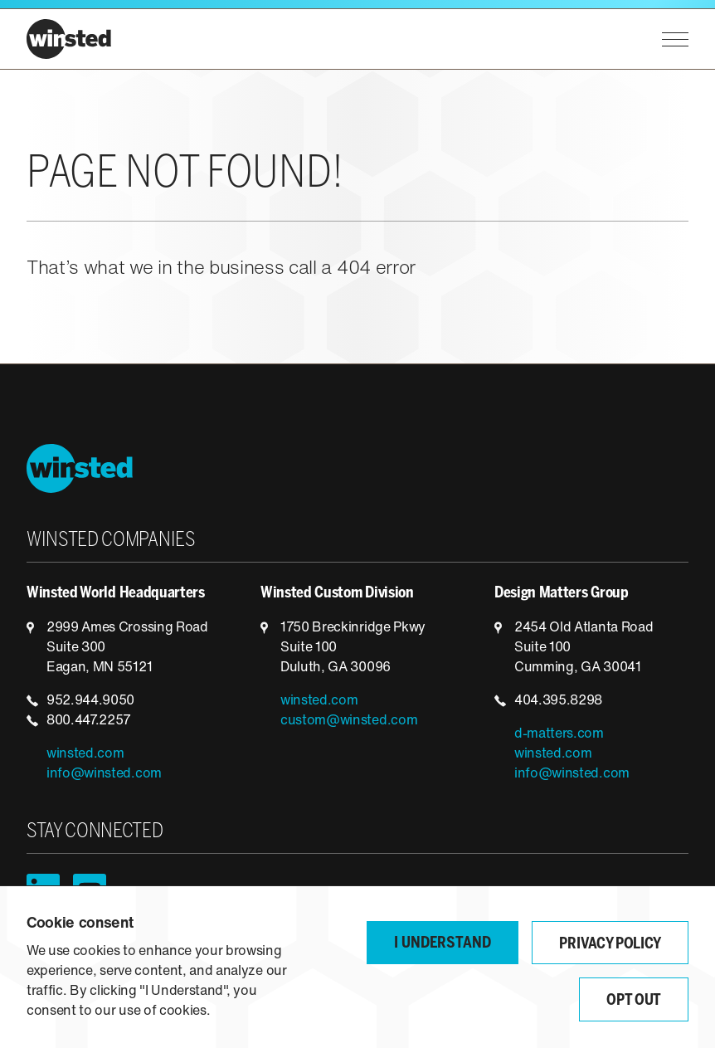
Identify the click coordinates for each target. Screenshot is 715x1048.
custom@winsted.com (348, 721)
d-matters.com (559, 734)
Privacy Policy (610, 945)
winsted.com (85, 754)
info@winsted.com (104, 774)
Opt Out (633, 1001)
